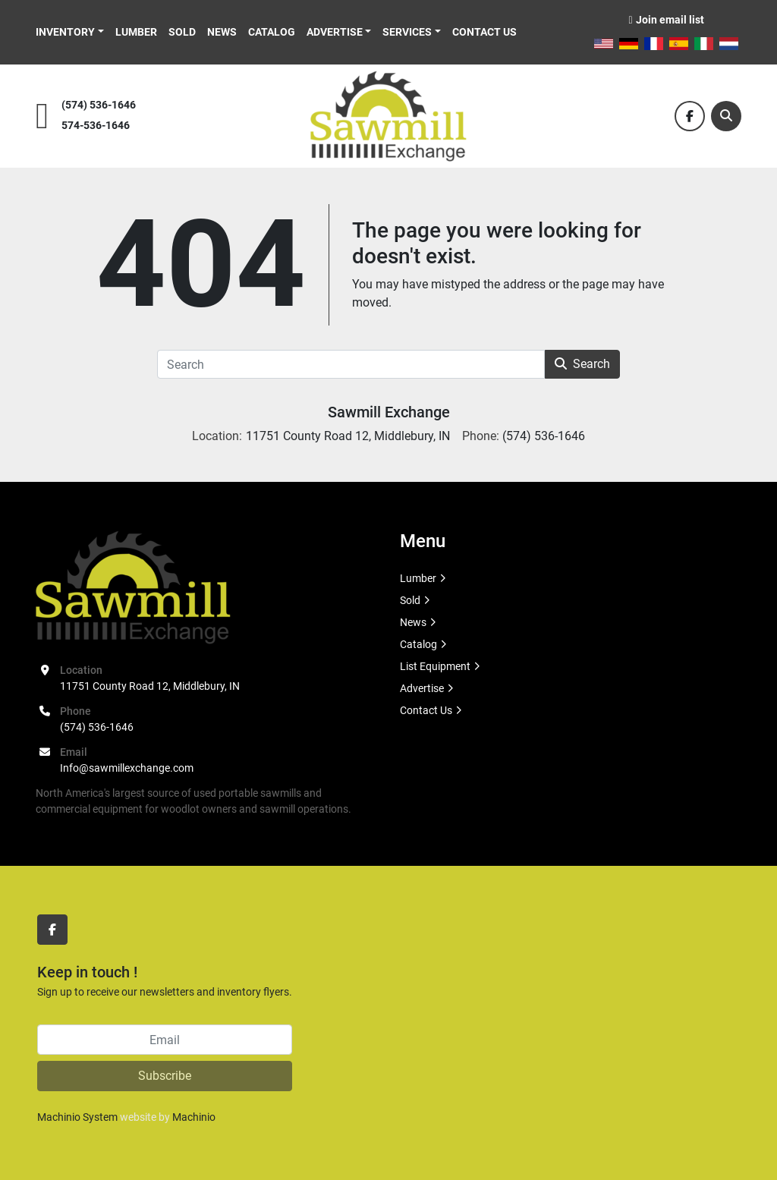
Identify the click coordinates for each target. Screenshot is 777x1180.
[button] (70, 32)
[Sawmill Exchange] (133, 587)
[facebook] (690, 116)
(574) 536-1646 (98, 105)
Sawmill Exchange (389, 412)
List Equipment (435, 666)
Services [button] (407, 32)
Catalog (271, 32)
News (222, 32)
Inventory (65, 32)
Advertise (335, 32)
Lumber (136, 32)
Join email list (670, 20)
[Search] (726, 116)
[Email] (164, 1039)
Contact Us (484, 32)
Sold (182, 32)
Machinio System (77, 1117)
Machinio (193, 1117)
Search (582, 364)
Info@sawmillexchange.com (126, 768)
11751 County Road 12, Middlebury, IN (150, 686)
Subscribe (164, 1075)
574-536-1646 (95, 125)
